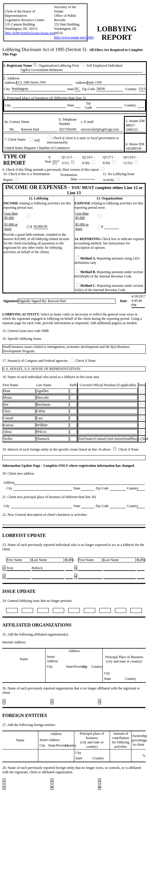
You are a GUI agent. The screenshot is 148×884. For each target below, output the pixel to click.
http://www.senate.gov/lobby (74, 37)
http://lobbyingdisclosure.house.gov (30, 33)
